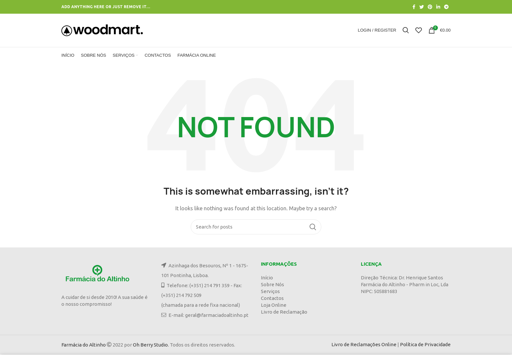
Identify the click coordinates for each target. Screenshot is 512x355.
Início (267, 278)
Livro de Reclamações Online (363, 345)
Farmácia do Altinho (83, 345)
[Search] (256, 227)
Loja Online (273, 305)
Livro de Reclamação (284, 312)
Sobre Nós (272, 285)
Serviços (270, 292)
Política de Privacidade (425, 345)
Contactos (272, 299)
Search (312, 227)
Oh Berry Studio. (151, 345)
